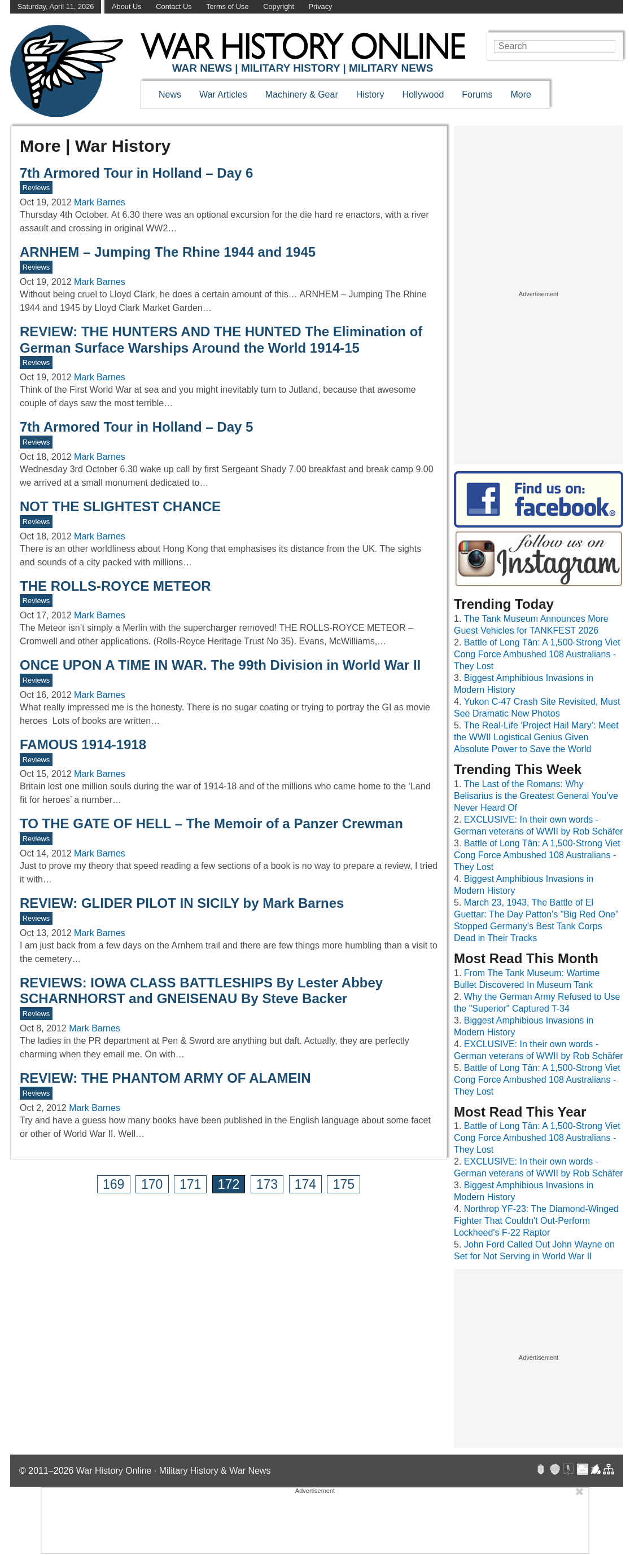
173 (267, 1184)
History (370, 94)
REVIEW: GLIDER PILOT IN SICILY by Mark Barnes (182, 903)
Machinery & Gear (301, 94)
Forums (477, 94)
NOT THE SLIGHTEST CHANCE (120, 506)
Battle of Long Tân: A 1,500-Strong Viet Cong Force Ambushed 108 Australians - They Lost (537, 654)
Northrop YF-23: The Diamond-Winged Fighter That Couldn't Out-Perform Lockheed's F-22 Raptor (536, 1220)
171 (190, 1184)
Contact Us (173, 6)
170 (152, 1184)
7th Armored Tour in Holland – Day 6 (136, 173)
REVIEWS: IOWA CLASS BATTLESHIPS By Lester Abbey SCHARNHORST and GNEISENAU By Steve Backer (201, 991)
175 (344, 1184)
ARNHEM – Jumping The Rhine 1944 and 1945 (168, 252)
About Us (127, 6)
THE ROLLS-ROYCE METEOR (115, 586)
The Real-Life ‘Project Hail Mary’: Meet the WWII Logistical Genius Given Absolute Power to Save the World (536, 737)
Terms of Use (227, 6)
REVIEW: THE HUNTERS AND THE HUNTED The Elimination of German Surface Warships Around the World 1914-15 (221, 339)
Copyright (278, 6)
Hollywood (423, 94)
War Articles (223, 94)
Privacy (321, 6)
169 (113, 1184)
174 (305, 1184)
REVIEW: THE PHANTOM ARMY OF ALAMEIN (165, 1078)
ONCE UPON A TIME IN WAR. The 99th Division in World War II (220, 665)
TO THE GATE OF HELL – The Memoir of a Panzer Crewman (211, 823)
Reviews (36, 187)
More (521, 94)
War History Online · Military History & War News (173, 1470)
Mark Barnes (99, 202)
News (170, 94)
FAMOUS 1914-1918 (83, 744)
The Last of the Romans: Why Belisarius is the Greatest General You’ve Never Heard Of (536, 795)
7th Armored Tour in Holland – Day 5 (136, 426)
